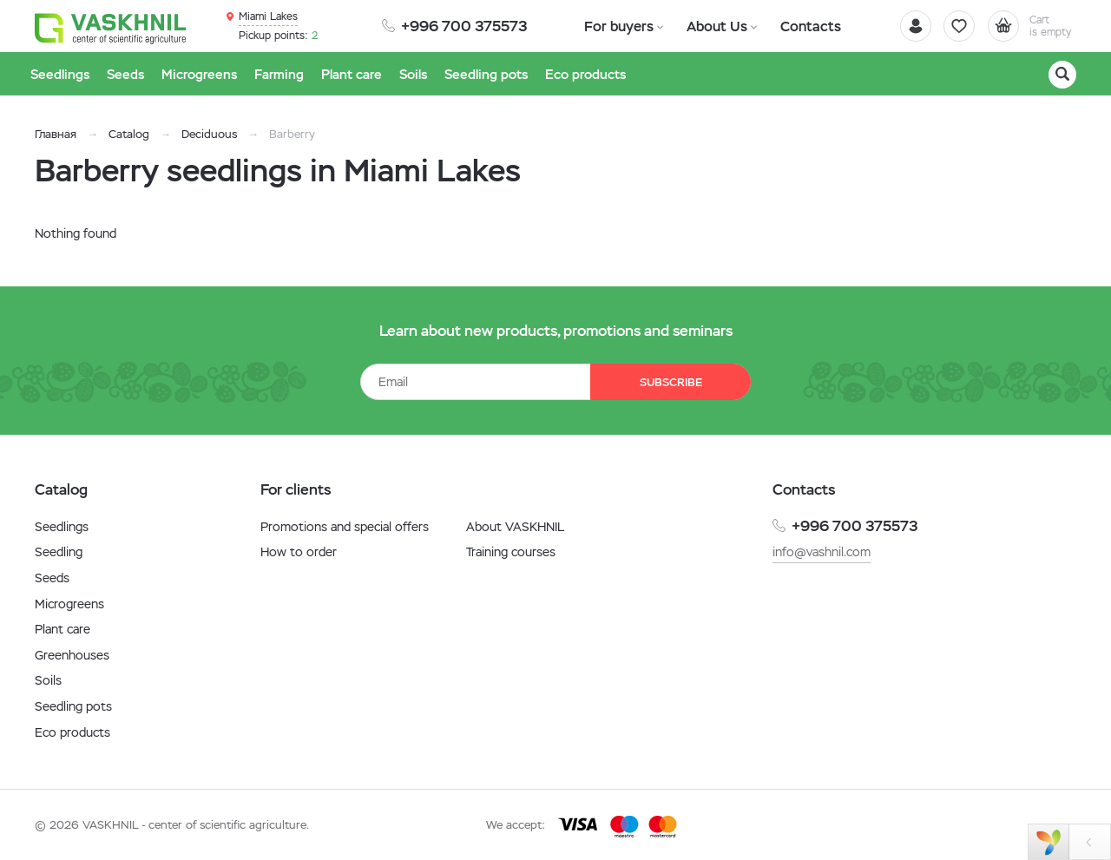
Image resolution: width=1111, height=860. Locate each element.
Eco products (72, 732)
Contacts (796, 25)
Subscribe (668, 382)
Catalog (128, 134)
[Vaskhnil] (113, 27)
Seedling (58, 552)
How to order (298, 552)
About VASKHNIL (515, 527)
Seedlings (62, 527)
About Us (709, 25)
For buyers (616, 25)
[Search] (1062, 75)
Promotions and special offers (344, 527)
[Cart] (1027, 26)
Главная (55, 134)
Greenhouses (72, 655)
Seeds (52, 578)
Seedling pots (73, 706)
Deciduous (209, 134)
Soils (48, 680)
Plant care (62, 629)
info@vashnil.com (821, 552)
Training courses (511, 552)
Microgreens (69, 604)
